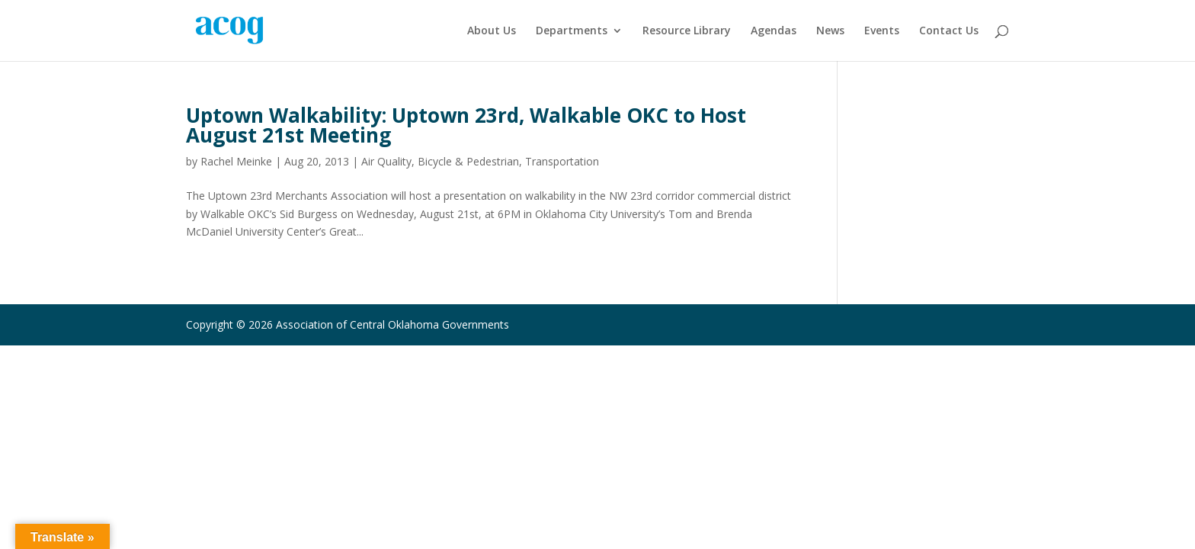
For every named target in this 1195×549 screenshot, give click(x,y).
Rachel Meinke (236, 161)
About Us (491, 31)
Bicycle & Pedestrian (468, 161)
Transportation (562, 161)
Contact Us (949, 31)
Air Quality (386, 161)
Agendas (773, 31)
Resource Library (686, 31)
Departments (571, 31)
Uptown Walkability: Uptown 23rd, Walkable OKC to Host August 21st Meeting (466, 125)
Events (881, 31)
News (830, 31)
